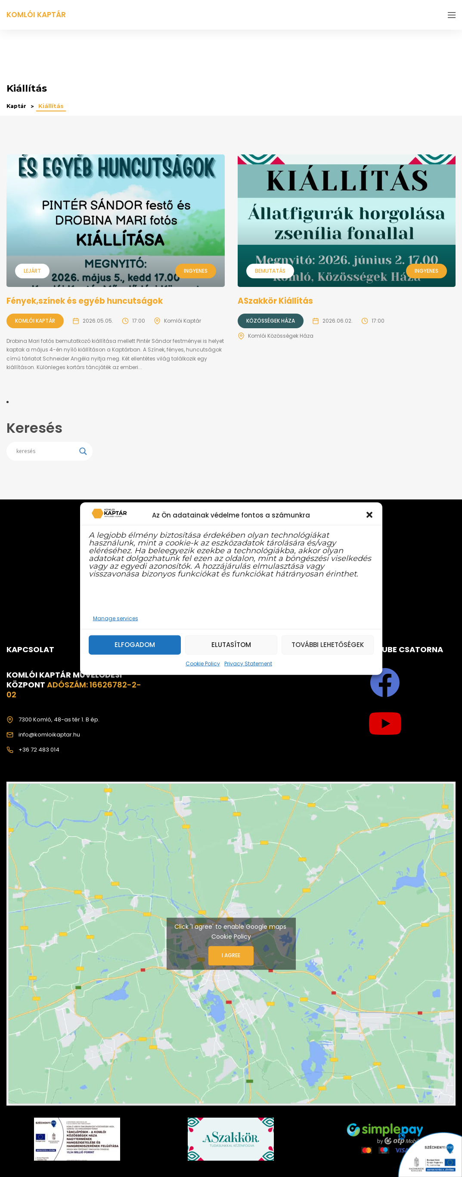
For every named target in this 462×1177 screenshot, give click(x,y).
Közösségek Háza (270, 320)
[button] (369, 515)
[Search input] (45, 451)
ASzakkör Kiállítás (277, 301)
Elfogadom (135, 644)
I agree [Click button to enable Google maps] (231, 955)
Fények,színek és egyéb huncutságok (86, 301)
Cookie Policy (203, 663)
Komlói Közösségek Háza (280, 335)
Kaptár (17, 106)
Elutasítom (231, 644)
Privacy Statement (248, 663)
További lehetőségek (327, 644)
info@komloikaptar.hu (49, 734)
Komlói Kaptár (35, 320)
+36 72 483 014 (39, 750)
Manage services (115, 618)
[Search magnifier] (83, 451)
